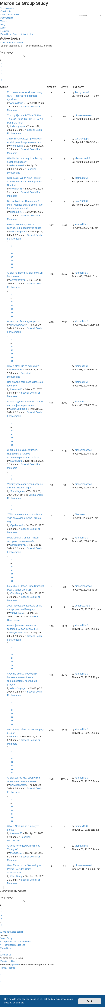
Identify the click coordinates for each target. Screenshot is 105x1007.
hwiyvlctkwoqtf (18, 324)
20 (12, 654)
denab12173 (81, 605)
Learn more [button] (18, 1003)
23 (12, 665)
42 (12, 305)
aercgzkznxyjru (18, 280)
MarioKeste (16, 461)
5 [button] (1, 73)
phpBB (15, 964)
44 (12, 312)
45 (12, 316)
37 (12, 257)
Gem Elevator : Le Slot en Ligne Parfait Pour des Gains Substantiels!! (24, 869)
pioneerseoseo (83, 115)
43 (12, 309)
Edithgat (14, 736)
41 (12, 301)
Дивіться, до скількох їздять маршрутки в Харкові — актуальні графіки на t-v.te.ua (23, 454)
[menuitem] (9, 14)
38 (12, 260)
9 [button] (1, 80)
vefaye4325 (16, 613)
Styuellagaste (17, 491)
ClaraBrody (16, 593)
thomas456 (16, 188)
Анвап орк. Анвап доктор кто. (23, 321)
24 (12, 668)
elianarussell (17, 165)
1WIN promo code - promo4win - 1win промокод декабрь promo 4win (24, 518)
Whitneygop (16, 145)
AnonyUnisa (16, 103)
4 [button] (1, 70)
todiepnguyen (17, 126)
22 (12, 661)
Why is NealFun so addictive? (23, 366)
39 (12, 264)
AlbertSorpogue (18, 231)
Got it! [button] (90, 1001)
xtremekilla (80, 224)
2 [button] (1, 63)
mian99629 (16, 212)
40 (12, 268)
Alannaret (80, 514)
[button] (27, 49)
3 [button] (1, 66)
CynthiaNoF (16, 525)
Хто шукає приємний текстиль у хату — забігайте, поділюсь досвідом (25, 96)
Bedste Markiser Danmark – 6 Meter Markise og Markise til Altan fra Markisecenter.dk (25, 205)
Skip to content (7, 8)
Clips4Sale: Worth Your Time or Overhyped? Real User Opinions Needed (24, 181)
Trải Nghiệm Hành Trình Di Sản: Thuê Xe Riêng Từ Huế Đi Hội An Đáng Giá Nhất (25, 119)
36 (12, 253)
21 (12, 658)
